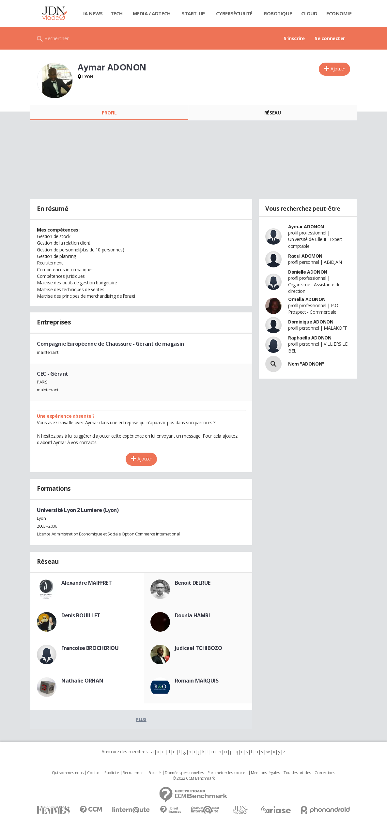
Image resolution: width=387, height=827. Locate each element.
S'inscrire (294, 38)
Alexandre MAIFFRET (86, 582)
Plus (141, 719)
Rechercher (56, 38)
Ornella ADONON (306, 299)
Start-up (193, 13)
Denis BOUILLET (80, 615)
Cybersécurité (234, 13)
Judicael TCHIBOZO (198, 648)
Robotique (278, 13)
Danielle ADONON (307, 272)
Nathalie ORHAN (82, 680)
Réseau (272, 113)
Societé (154, 773)
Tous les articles (297, 773)
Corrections (325, 773)
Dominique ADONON (310, 322)
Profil (109, 113)
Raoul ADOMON (305, 256)
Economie (339, 13)
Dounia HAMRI (192, 615)
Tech (117, 13)
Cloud (309, 13)
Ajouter (338, 69)
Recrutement (134, 773)
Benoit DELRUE (193, 582)
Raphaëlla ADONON (309, 338)
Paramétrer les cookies (227, 773)
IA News (93, 13)
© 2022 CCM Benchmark (194, 778)
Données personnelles (184, 773)
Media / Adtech (152, 13)
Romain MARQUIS (197, 680)
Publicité (111, 773)
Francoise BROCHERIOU (90, 648)
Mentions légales (265, 773)
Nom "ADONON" (306, 364)
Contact (94, 773)
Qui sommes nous (68, 773)
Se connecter (330, 38)
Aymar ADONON (306, 226)
